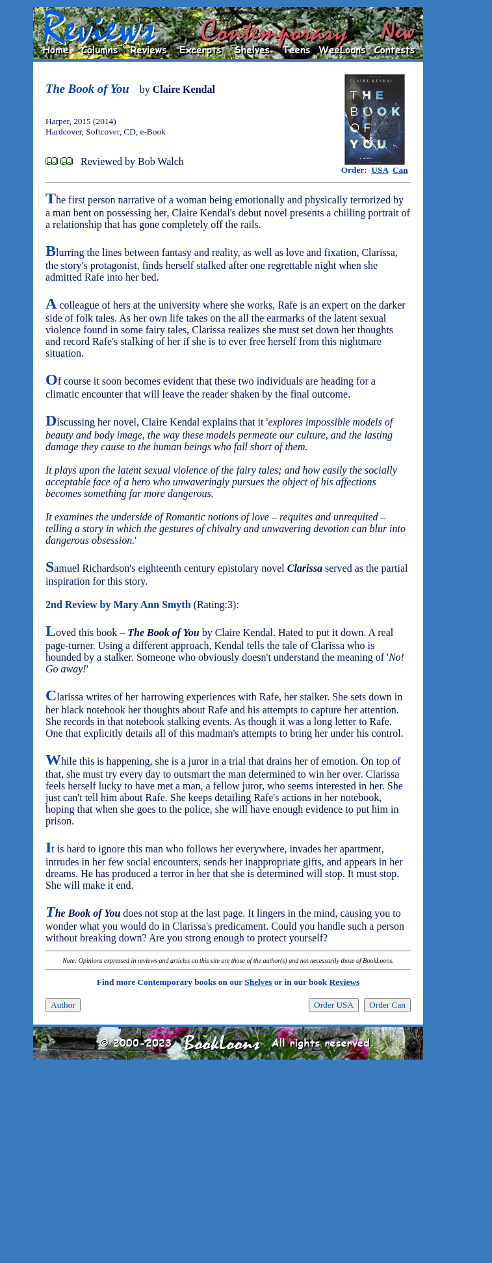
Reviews (345, 982)
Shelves (258, 982)
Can (400, 170)
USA (379, 170)
